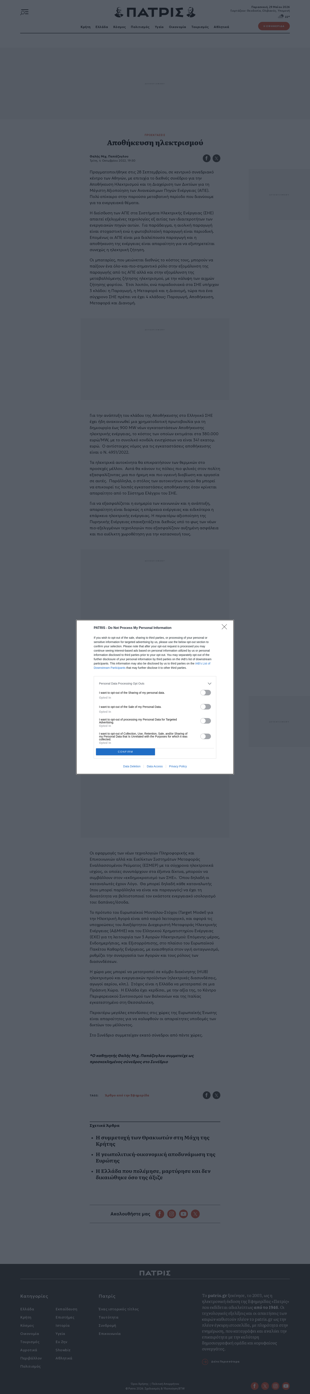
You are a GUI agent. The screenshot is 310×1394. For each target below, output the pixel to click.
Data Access (155, 766)
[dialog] (155, 697)
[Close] (226, 628)
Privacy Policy (178, 766)
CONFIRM (125, 751)
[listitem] (155, 683)
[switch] (205, 692)
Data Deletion (132, 766)
